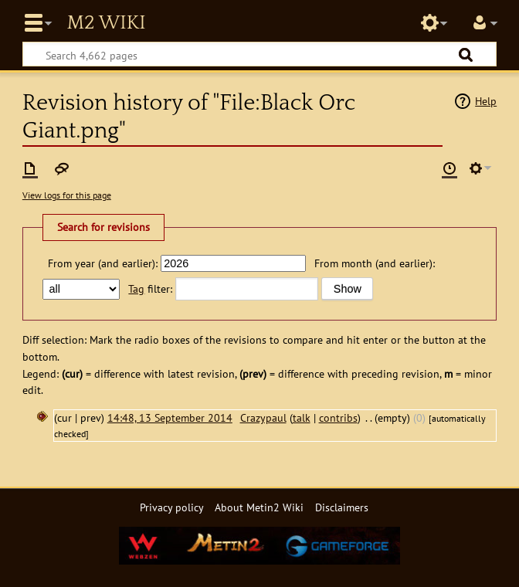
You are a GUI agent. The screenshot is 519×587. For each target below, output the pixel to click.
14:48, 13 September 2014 (169, 417)
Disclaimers (341, 507)
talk (301, 417)
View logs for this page (66, 195)
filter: (150, 288)
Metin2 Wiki (105, 23)
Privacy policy (172, 507)
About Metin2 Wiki (259, 507)
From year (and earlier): (103, 263)
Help (486, 100)
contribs (338, 417)
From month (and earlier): (374, 263)
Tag (136, 288)
